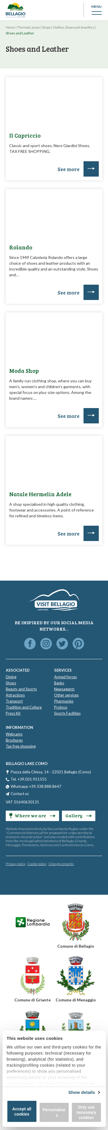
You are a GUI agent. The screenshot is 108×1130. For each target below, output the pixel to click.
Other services (66, 695)
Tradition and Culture (24, 707)
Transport (14, 701)
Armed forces (65, 677)
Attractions (15, 695)
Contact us (20, 793)
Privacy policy (16, 864)
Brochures (14, 740)
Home (10, 27)
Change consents (61, 864)
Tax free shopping (21, 746)
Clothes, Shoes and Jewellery (73, 27)
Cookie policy (37, 864)
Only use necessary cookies (86, 1112)
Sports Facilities (67, 713)
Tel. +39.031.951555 (29, 779)
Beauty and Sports (21, 689)
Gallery (78, 815)
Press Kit (13, 713)
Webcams (14, 734)
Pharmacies (63, 701)
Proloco (60, 707)
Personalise (54, 1112)
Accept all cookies (21, 1111)
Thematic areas (28, 27)
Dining (11, 677)
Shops (46, 27)
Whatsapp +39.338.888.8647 (36, 786)
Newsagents (64, 689)
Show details (81, 1092)
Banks (59, 683)
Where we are (32, 815)
